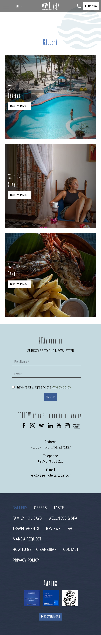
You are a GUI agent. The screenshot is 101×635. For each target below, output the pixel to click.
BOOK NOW (91, 6)
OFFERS (40, 507)
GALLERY (20, 507)
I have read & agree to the (43, 387)
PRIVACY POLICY (26, 560)
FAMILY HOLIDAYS (27, 518)
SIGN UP (50, 397)
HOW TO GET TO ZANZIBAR (34, 549)
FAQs (71, 528)
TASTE (59, 507)
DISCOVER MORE (19, 106)
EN (18, 6)
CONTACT (71, 549)
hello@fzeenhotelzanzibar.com (51, 475)
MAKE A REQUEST (27, 539)
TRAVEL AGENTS (26, 528)
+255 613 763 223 (50, 461)
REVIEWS (53, 528)
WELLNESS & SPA (63, 518)
